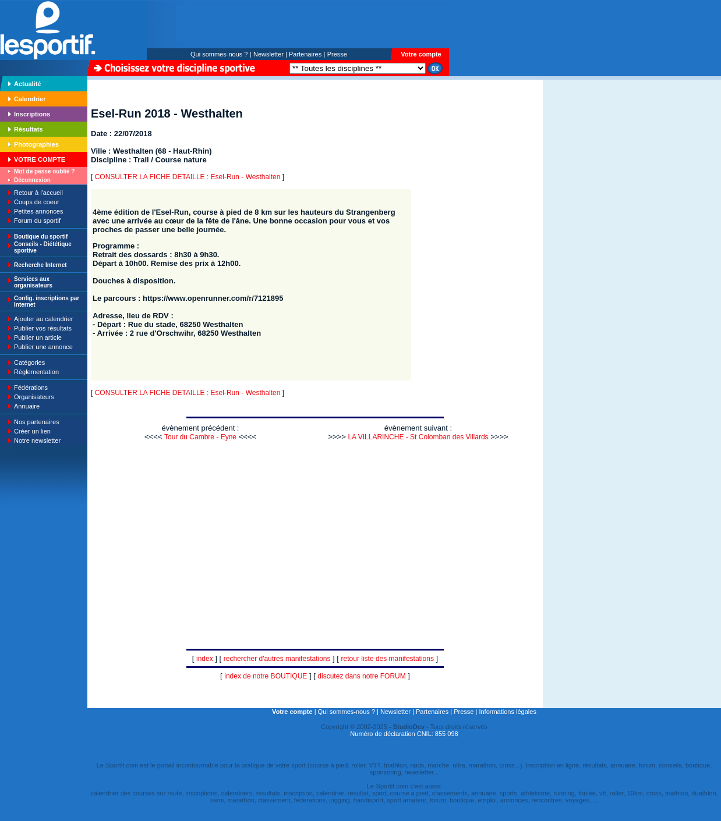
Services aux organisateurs (33, 282)
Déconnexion (32, 180)
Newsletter (268, 54)
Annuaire (27, 406)
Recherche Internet (40, 265)
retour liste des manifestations (387, 659)
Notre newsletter (37, 440)
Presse (337, 54)
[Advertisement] (579, 159)
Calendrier (29, 98)
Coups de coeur (36, 201)
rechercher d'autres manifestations (277, 659)
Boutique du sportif (41, 236)
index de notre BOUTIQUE (265, 676)
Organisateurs (34, 396)
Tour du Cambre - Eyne (200, 437)
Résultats (28, 129)
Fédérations (31, 387)
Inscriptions (32, 114)
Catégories (29, 362)
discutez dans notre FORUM (361, 676)
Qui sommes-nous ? (219, 54)
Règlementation (36, 371)
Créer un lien (32, 431)
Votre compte (421, 54)
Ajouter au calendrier (43, 318)
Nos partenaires (36, 421)
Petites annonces (38, 211)
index (204, 659)
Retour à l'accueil (38, 192)
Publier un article (38, 337)
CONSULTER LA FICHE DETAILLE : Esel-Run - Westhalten (188, 177)
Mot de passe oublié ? (44, 171)
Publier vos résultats (43, 328)
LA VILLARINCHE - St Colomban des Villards (418, 437)
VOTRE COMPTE (39, 159)
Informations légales (507, 711)
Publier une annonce (43, 346)
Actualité (27, 83)
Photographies (36, 144)
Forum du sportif (37, 220)
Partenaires (305, 54)
